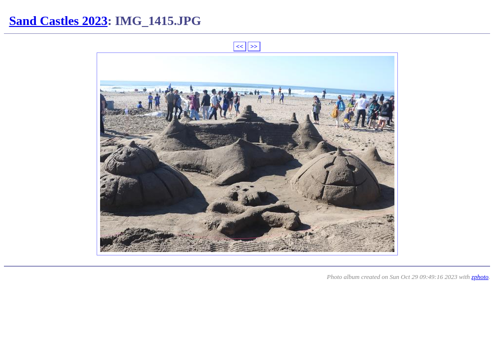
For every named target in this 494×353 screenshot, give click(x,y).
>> (254, 46)
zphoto (480, 276)
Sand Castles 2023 (58, 21)
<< (239, 46)
